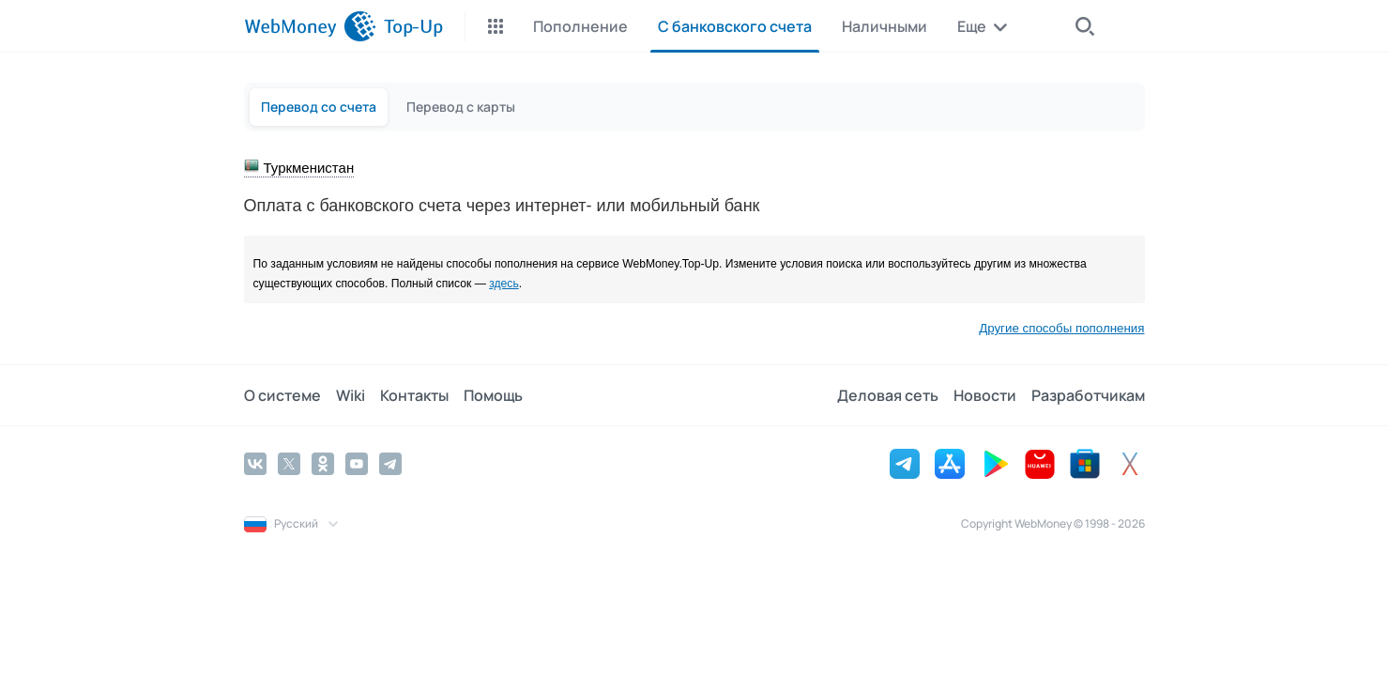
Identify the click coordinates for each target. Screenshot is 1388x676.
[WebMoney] (310, 26)
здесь (504, 283)
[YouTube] (356, 464)
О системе (282, 395)
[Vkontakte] (255, 464)
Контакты (414, 395)
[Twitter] (289, 464)
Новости (984, 395)
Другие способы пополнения (1061, 328)
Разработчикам (1088, 395)
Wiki (350, 395)
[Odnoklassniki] (323, 464)
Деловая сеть (887, 395)
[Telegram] (390, 464)
